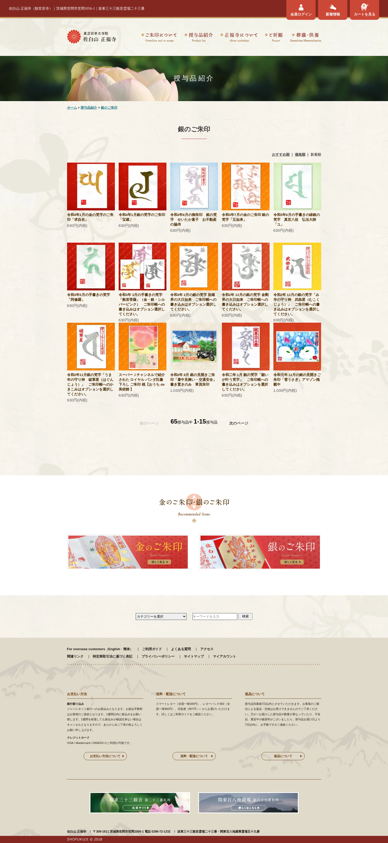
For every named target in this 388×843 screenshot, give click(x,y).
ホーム (72, 108)
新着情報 (333, 14)
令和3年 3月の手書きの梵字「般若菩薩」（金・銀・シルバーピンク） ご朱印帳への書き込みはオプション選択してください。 (142, 304)
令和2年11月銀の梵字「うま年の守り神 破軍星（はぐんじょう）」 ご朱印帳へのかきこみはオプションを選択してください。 (90, 384)
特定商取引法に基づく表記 (112, 656)
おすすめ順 (281, 154)
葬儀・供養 (305, 38)
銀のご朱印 (109, 108)
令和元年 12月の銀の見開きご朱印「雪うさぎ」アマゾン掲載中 (297, 379)
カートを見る (364, 14)
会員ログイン (301, 14)
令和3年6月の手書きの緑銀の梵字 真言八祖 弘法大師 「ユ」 (296, 219)
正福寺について (238, 38)
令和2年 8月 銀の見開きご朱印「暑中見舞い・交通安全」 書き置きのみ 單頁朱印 (193, 379)
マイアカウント (224, 656)
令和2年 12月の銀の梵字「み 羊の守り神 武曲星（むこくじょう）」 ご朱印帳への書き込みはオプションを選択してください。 (298, 304)
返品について (283, 756)
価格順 (300, 154)
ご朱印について (159, 38)
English (114, 649)
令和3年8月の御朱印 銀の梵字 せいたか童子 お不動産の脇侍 (193, 219)
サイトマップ (194, 656)
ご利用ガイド (152, 649)
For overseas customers (86, 649)
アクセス (206, 649)
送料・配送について (194, 756)
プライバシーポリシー (158, 656)
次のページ (238, 423)
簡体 (126, 649)
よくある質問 (181, 649)
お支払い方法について (105, 756)
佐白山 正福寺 (76, 831)
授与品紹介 (198, 38)
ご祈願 (274, 38)
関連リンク (75, 656)
